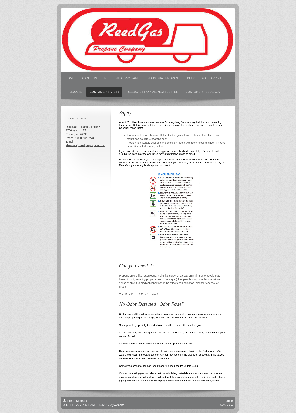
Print (68, 400)
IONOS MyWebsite (111, 405)
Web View (226, 405)
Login (229, 400)
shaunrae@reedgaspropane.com (85, 145)
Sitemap (81, 400)
